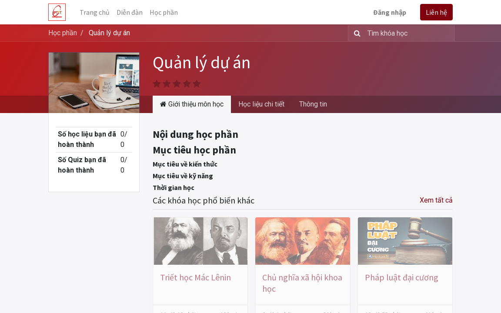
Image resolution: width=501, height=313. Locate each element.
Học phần (62, 33)
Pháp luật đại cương (401, 277)
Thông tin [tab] (313, 104)
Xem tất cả (436, 200)
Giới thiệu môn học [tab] (192, 104)
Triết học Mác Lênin (195, 277)
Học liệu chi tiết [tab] (261, 104)
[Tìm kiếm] (355, 33)
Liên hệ (436, 12)
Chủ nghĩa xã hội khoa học (302, 283)
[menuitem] (94, 12)
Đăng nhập (389, 12)
